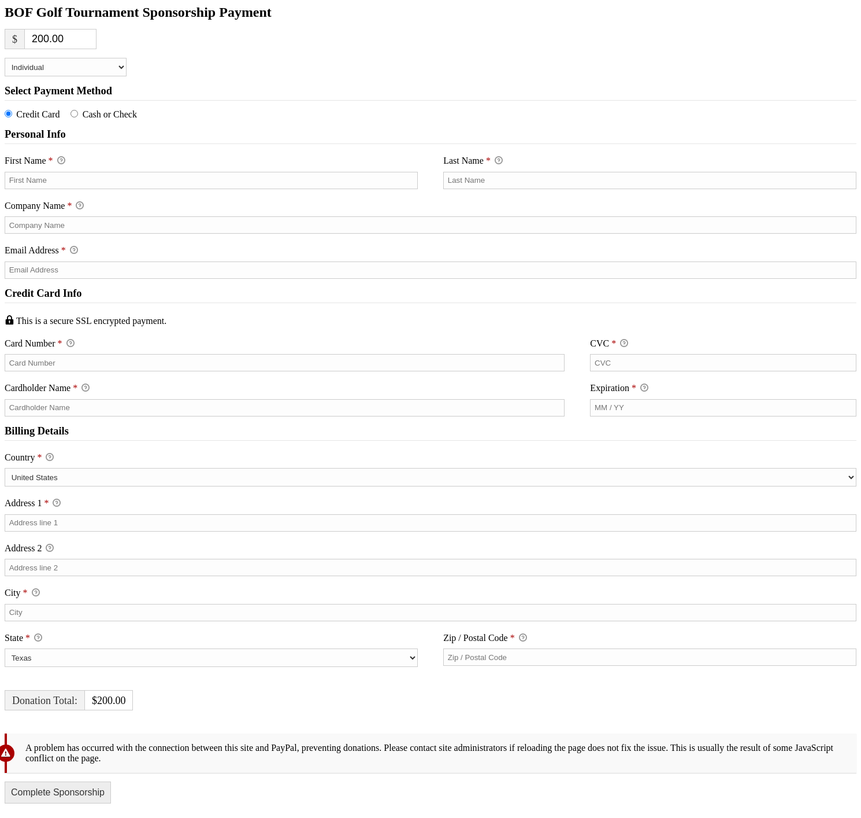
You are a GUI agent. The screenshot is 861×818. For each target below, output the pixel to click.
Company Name (44, 206)
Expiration (619, 389)
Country (29, 458)
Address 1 (33, 504)
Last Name (473, 161)
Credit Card (38, 114)
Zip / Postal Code (485, 639)
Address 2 (29, 549)
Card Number (285, 343)
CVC (609, 344)
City (22, 593)
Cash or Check (110, 114)
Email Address (41, 251)
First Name (35, 161)
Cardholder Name (47, 389)
